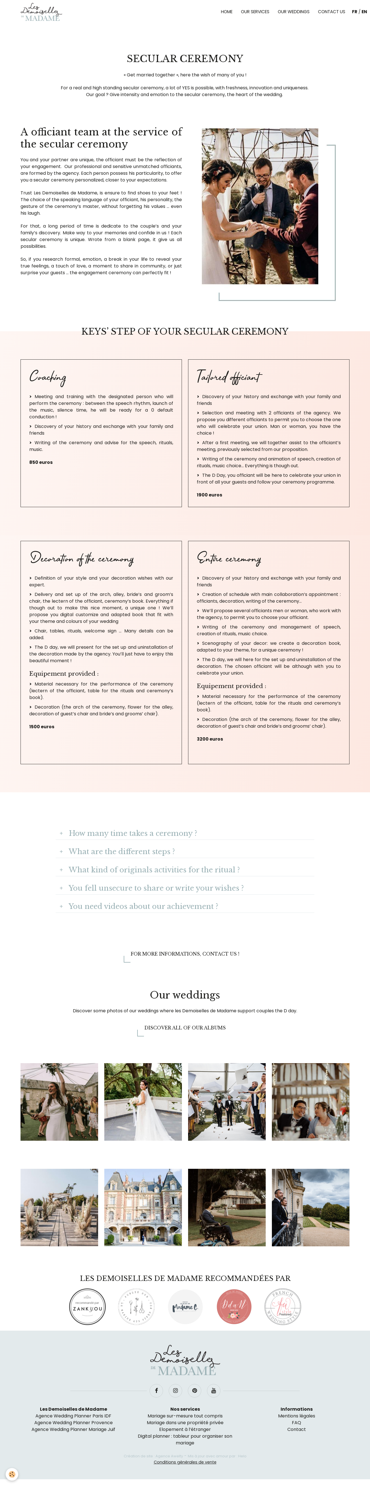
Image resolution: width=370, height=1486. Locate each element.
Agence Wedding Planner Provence (73, 1422)
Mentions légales (296, 1416)
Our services (255, 12)
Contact (296, 1429)
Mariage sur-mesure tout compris (185, 1416)
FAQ (296, 1422)
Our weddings (294, 12)
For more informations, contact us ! (185, 954)
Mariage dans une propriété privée (185, 1422)
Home (227, 12)
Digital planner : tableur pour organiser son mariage (185, 1439)
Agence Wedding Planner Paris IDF (73, 1416)
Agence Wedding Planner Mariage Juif (73, 1429)
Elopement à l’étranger (185, 1429)
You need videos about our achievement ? (142, 906)
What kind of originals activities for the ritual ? (153, 869)
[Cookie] (12, 1474)
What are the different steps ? (121, 851)
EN (364, 12)
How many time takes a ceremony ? (132, 833)
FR (354, 12)
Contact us (331, 12)
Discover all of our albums (185, 1028)
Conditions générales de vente (185, 1462)
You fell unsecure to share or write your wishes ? (155, 888)
